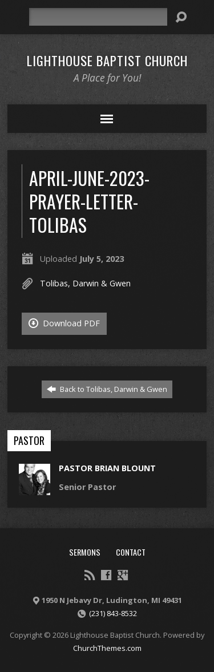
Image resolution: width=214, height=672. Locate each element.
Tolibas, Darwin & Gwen (85, 283)
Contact (131, 552)
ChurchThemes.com (107, 648)
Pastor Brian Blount (107, 468)
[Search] (98, 17)
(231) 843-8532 (113, 613)
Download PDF (64, 323)
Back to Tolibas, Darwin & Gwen (107, 389)
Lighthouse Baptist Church (107, 60)
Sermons (84, 552)
